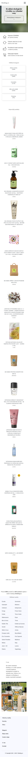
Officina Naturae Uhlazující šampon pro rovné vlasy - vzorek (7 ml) (14, 344)
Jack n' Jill (4, 646)
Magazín (4, 730)
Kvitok (3, 614)
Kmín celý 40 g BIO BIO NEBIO (14, 579)
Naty (16, 642)
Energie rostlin (5, 633)
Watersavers (5, 617)
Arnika (16, 630)
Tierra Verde (18, 614)
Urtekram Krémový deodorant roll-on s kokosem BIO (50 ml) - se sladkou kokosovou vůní (14, 401)
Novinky (4, 721)
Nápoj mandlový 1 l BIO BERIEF (14, 553)
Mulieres (17, 604)
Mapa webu (5, 733)
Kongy (3, 611)
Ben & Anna (5, 620)
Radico (4, 649)
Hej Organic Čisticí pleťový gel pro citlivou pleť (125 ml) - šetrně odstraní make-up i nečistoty (14, 223)
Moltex (3, 642)
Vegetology (18, 649)
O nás (3, 742)
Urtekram (4, 607)
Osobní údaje (5, 737)
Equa (16, 617)
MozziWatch (18, 633)
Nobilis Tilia (5, 623)
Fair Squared (18, 636)
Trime (16, 620)
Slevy (3, 724)
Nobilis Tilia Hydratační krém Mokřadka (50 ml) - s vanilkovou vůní (13, 493)
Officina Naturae (19, 627)
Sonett (3, 627)
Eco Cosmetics (6, 636)
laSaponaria (18, 607)
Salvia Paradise (6, 639)
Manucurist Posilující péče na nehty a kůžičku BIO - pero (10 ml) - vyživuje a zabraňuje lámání (14, 135)
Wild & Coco (5, 630)
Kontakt (4, 746)
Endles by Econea (19, 623)
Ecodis (3, 601)
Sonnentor (17, 601)
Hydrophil (4, 604)
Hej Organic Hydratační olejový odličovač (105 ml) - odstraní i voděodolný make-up (14, 193)
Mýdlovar (17, 639)
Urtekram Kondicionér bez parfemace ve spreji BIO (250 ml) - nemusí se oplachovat (14, 463)
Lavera (17, 646)
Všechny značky (6, 718)
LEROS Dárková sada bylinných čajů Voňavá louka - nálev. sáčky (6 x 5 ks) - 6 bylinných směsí (14, 252)
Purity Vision (18, 611)
